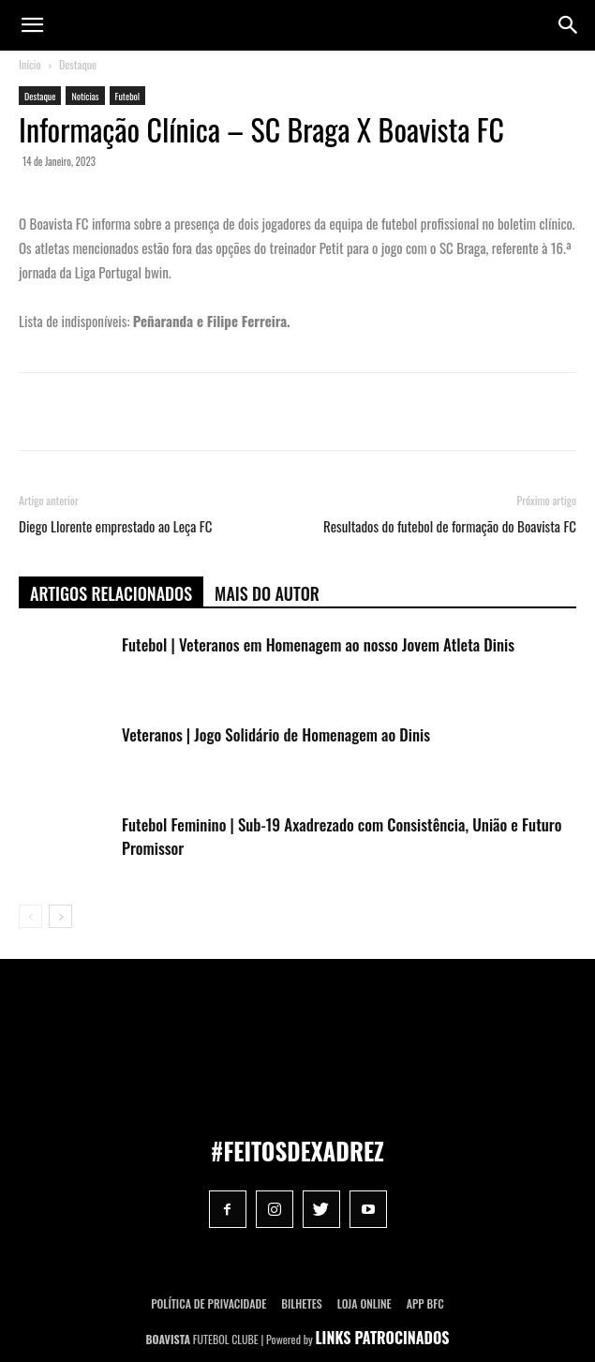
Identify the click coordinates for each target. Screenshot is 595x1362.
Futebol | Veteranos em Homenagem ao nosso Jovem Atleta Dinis (318, 644)
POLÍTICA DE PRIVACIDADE (208, 1303)
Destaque (78, 64)
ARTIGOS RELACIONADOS (111, 593)
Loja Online (364, 1303)
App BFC (425, 1303)
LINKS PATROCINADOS (383, 1337)
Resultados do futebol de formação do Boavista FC (449, 526)
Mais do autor (267, 593)
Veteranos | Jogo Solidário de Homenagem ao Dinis (276, 734)
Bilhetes (301, 1303)
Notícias (84, 96)
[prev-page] (30, 916)
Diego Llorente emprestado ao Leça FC (115, 526)
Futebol (128, 96)
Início (30, 64)
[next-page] (60, 916)
